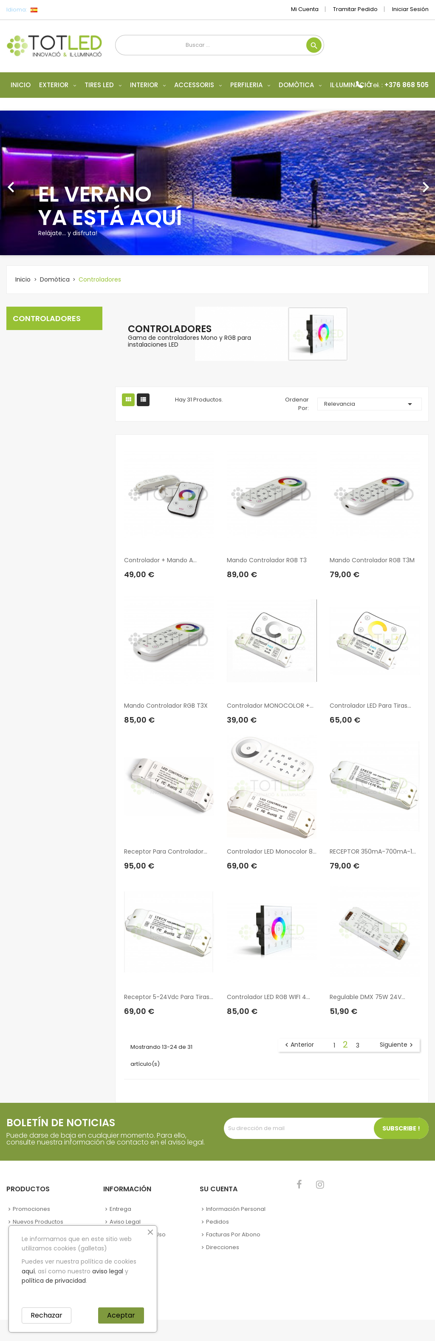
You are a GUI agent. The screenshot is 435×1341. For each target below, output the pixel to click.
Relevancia (369, 404)
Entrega (120, 1209)
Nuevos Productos (38, 1222)
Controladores (47, 318)
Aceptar (121, 1315)
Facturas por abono (233, 1234)
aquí (28, 1271)
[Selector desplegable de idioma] (52, 9)
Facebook (299, 1184)
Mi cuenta (305, 9)
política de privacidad (54, 1280)
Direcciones (222, 1247)
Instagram (320, 1184)
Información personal (236, 1209)
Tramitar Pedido (355, 9)
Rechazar (46, 1315)
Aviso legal (125, 1222)
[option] (217, 183)
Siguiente (397, 1045)
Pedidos (217, 1222)
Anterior (298, 1045)
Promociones (31, 1209)
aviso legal (107, 1271)
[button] (32, 183)
